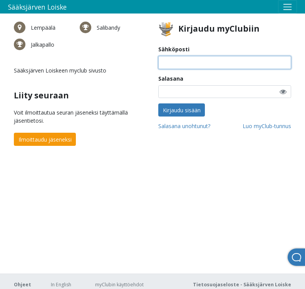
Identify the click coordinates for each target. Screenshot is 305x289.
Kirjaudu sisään (182, 110)
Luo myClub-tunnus (267, 126)
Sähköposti (173, 49)
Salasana (170, 78)
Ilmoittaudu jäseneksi (45, 139)
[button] (283, 91)
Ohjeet (22, 284)
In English (61, 284)
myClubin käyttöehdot (119, 284)
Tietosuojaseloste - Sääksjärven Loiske (242, 284)
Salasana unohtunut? (184, 126)
